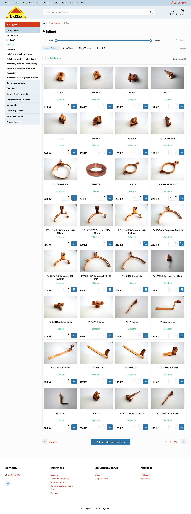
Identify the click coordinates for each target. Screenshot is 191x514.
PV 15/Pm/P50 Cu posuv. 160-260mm (60, 231)
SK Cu (132, 92)
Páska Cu (96, 184)
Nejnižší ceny (68, 48)
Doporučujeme (51, 48)
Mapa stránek (102, 478)
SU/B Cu (132, 138)
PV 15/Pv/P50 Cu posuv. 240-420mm (96, 231)
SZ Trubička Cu (168, 138)
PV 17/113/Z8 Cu (96, 322)
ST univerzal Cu (60, 184)
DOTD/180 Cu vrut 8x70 (167, 413)
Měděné (10, 45)
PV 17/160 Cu (131, 322)
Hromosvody (13, 30)
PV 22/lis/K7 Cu (96, 367)
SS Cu (60, 92)
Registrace (145, 478)
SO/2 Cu (96, 92)
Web (83, 3)
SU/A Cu (96, 138)
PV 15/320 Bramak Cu (131, 276)
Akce (18, 3)
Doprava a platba (51, 3)
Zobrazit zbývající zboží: (111, 442)
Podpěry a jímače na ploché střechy (22, 63)
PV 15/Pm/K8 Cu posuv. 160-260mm (132, 231)
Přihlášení (145, 474)
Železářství (11, 88)
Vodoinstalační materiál (17, 94)
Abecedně (100, 48)
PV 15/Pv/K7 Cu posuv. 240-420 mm (96, 277)
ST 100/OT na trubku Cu (167, 184)
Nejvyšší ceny (85, 48)
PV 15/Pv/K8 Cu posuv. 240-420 (168, 230)
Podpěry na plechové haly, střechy (21, 59)
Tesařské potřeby (15, 110)
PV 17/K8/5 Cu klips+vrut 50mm (168, 276)
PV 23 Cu (60, 413)
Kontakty (74, 3)
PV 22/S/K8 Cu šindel (168, 367)
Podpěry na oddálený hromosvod (21, 68)
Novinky (8, 3)
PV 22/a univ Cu (167, 322)
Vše (176, 441)
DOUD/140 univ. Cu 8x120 (132, 413)
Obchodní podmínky (31, 3)
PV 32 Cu (96, 413)
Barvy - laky (12, 105)
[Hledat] (151, 12)
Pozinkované (12, 35)
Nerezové (11, 49)
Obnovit (182, 40)
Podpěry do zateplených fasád (19, 54)
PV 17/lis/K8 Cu (132, 367)
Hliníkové (11, 40)
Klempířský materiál (16, 83)
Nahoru (53, 441)
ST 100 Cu (132, 184)
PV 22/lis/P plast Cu (60, 367)
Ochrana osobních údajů (61, 485)
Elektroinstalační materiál (18, 99)
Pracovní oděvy (14, 122)
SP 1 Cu (167, 92)
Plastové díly (12, 73)
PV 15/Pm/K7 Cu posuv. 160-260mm (60, 277)
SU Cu (60, 138)
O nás (64, 3)
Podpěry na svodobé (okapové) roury (22, 78)
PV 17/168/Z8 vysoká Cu (60, 322)
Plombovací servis (15, 116)
